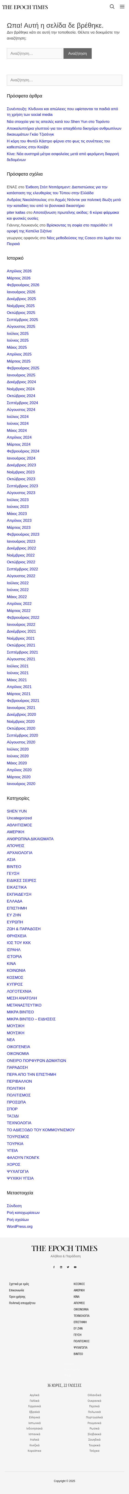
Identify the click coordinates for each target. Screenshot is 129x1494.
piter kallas (16, 212)
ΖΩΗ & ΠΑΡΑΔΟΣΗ (23, 929)
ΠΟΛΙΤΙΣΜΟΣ (19, 1095)
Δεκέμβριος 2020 (21, 714)
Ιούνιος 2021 (18, 673)
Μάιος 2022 (17, 597)
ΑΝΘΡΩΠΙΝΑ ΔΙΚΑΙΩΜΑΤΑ (30, 839)
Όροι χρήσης (17, 1297)
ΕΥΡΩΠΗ (15, 922)
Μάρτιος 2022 (18, 611)
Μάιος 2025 (17, 347)
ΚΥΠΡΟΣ (15, 984)
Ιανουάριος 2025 (21, 375)
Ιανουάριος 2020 (21, 784)
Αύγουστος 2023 (21, 493)
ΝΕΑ (11, 1040)
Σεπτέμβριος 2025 (22, 320)
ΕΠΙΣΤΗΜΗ (17, 908)
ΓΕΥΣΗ (13, 873)
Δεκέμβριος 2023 (21, 465)
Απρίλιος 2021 (19, 687)
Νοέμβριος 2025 (21, 306)
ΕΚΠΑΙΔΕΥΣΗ (19, 894)
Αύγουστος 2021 (21, 659)
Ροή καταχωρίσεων (23, 1213)
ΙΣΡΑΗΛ (13, 950)
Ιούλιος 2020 (18, 749)
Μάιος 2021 (17, 680)
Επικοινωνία (16, 1290)
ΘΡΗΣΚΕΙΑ (16, 936)
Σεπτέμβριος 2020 (22, 735)
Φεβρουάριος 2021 (23, 701)
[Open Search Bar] (112, 7)
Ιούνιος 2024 (18, 423)
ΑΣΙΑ (11, 860)
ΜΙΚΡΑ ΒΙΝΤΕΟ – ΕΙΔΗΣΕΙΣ (31, 1019)
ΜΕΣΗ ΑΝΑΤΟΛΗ (22, 998)
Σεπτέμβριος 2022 (22, 569)
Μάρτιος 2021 (18, 694)
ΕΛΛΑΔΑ (14, 901)
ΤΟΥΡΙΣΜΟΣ (18, 1137)
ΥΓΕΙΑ (12, 1150)
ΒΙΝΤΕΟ (14, 867)
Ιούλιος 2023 (18, 500)
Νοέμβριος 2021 (21, 638)
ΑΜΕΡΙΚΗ (15, 832)
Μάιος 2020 (17, 763)
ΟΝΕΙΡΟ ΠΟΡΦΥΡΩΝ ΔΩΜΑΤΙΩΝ (36, 1061)
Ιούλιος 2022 (18, 583)
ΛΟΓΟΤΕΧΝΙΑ (19, 991)
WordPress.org (20, 1226)
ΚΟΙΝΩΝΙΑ (16, 970)
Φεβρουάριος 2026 (23, 285)
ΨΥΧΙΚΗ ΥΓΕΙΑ (20, 1178)
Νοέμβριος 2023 (21, 472)
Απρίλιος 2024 (19, 437)
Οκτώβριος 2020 (21, 728)
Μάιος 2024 (17, 430)
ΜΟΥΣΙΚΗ (15, 1026)
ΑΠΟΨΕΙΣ (16, 846)
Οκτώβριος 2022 (21, 562)
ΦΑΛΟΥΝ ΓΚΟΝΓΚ (23, 1158)
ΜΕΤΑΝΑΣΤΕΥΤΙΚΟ (24, 1005)
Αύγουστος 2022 (21, 576)
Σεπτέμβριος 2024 (22, 403)
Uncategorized (19, 818)
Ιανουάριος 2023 (21, 541)
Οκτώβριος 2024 (21, 396)
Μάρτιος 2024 (18, 444)
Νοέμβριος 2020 (21, 721)
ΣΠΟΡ (12, 1109)
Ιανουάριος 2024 (21, 458)
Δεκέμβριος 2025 (21, 299)
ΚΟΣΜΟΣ (15, 977)
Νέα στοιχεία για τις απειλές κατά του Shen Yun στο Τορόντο (58, 121)
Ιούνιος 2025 (18, 340)
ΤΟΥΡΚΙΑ (15, 1144)
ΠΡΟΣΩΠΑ (16, 1102)
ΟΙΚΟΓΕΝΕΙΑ (18, 1047)
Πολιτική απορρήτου (22, 1303)
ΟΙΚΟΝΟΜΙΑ (18, 1054)
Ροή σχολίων (18, 1220)
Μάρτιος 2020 (18, 777)
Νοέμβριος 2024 (21, 389)
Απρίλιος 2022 (19, 604)
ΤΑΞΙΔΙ (13, 1116)
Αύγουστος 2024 (21, 410)
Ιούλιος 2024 (18, 417)
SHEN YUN (17, 811)
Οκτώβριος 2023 (21, 479)
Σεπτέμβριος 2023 (22, 486)
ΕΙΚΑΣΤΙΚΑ (17, 887)
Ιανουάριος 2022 (21, 624)
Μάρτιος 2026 (18, 278)
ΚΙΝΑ (11, 964)
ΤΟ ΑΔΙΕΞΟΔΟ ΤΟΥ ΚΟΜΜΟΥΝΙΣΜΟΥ (41, 1130)
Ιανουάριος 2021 (21, 708)
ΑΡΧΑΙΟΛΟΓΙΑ (20, 853)
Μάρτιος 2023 (18, 527)
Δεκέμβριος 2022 (21, 548)
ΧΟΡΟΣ (13, 1164)
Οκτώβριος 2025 (21, 313)
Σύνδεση (14, 1206)
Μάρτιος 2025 (18, 361)
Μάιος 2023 (17, 514)
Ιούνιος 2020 (18, 756)
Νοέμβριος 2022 (21, 555)
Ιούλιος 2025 (18, 333)
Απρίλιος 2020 (19, 770)
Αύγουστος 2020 (21, 742)
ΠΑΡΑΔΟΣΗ (17, 1067)
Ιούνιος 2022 (18, 590)
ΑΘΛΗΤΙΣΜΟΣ (19, 825)
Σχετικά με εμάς (19, 1284)
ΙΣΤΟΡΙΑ (14, 957)
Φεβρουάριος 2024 (23, 451)
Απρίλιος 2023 (19, 520)
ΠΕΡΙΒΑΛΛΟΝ (19, 1081)
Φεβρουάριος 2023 (23, 534)
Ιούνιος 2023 (18, 507)
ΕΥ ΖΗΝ (14, 915)
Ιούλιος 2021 (18, 666)
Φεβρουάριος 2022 (23, 617)
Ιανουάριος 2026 (21, 292)
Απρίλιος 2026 (19, 271)
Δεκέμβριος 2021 (21, 631)
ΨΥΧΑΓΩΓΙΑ (18, 1171)
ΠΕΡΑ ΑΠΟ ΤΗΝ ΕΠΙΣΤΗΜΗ (31, 1074)
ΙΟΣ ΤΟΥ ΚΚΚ (19, 943)
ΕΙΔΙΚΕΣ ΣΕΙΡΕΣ (21, 880)
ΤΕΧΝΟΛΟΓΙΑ (19, 1123)
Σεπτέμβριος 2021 (22, 652)
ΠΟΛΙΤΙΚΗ (16, 1088)
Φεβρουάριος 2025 (23, 368)
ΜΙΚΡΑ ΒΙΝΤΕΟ (20, 1012)
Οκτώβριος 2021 (21, 645)
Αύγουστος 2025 (21, 326)
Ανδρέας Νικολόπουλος (27, 200)
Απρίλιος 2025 (19, 354)
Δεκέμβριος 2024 (21, 382)
